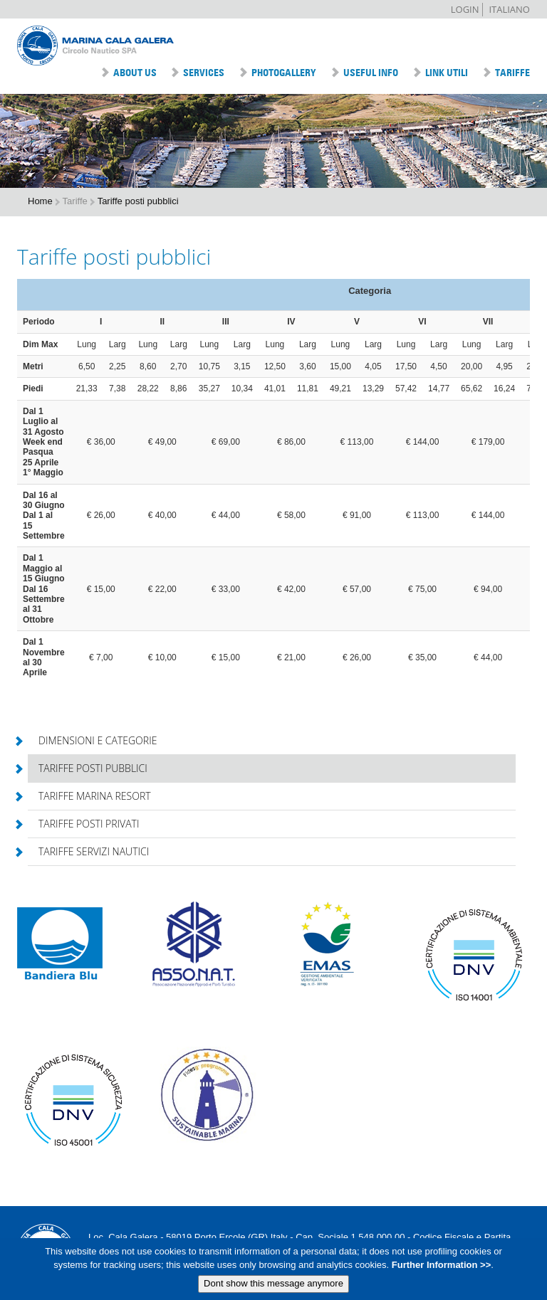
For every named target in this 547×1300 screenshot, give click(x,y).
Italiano (509, 9)
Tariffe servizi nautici (88, 851)
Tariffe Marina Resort (89, 796)
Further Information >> (440, 1268)
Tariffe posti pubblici (87, 768)
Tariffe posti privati (83, 823)
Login (465, 9)
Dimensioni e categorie (92, 740)
